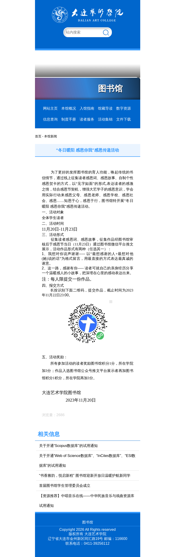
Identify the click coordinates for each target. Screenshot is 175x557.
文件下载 (123, 119)
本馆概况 (68, 108)
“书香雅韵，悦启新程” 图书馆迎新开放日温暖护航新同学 (84, 475)
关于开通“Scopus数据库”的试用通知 (68, 446)
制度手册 (68, 119)
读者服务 (87, 119)
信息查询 (50, 119)
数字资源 (123, 108)
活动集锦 (105, 119)
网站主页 (50, 108)
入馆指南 (87, 108)
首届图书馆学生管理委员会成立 (64, 485)
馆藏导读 (105, 108)
